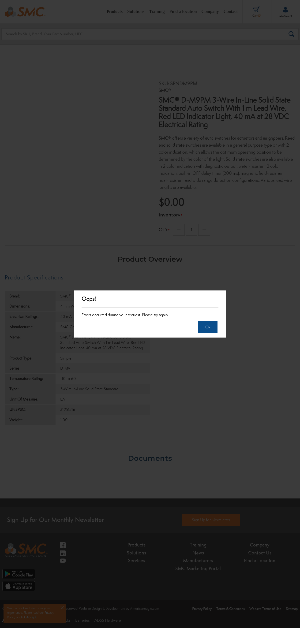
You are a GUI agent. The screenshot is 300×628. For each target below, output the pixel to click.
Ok (205, 327)
